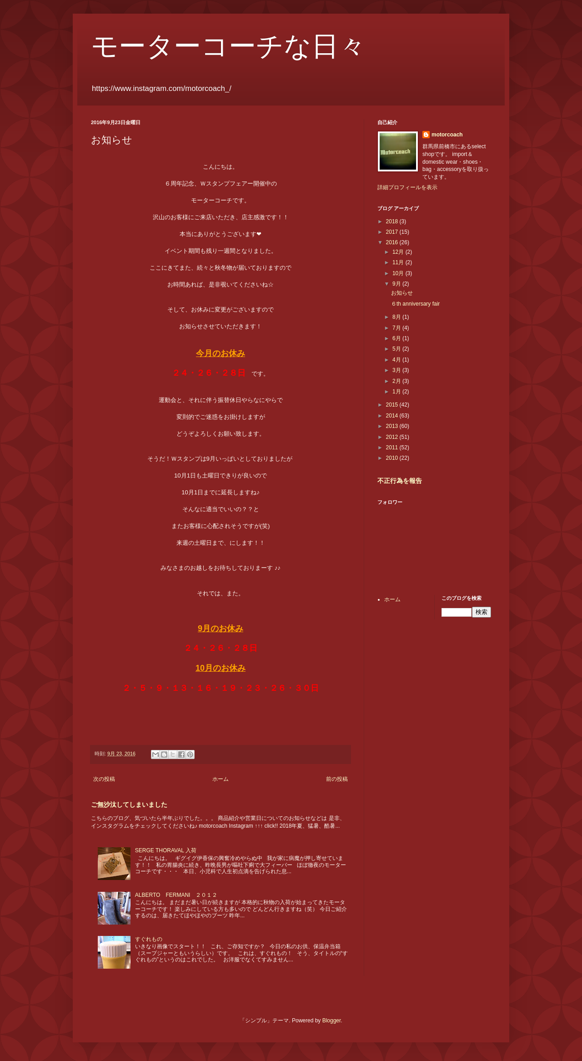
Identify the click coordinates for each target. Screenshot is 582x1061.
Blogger (331, 1020)
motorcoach (447, 134)
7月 (397, 328)
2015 (393, 405)
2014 (393, 415)
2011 (393, 447)
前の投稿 (337, 779)
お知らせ (402, 293)
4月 (397, 360)
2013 (393, 426)
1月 (397, 391)
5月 (397, 349)
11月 (399, 262)
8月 (397, 317)
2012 (393, 437)
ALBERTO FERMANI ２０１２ (176, 895)
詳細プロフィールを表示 (407, 187)
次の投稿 (104, 779)
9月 (397, 284)
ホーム (220, 779)
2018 (393, 221)
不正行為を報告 (399, 480)
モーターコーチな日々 (228, 46)
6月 (397, 338)
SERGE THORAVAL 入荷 (165, 850)
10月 (399, 273)
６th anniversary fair (415, 304)
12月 (399, 252)
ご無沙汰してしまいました (129, 804)
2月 (397, 381)
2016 (393, 242)
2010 (393, 458)
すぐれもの (148, 939)
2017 (393, 232)
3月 (397, 370)
